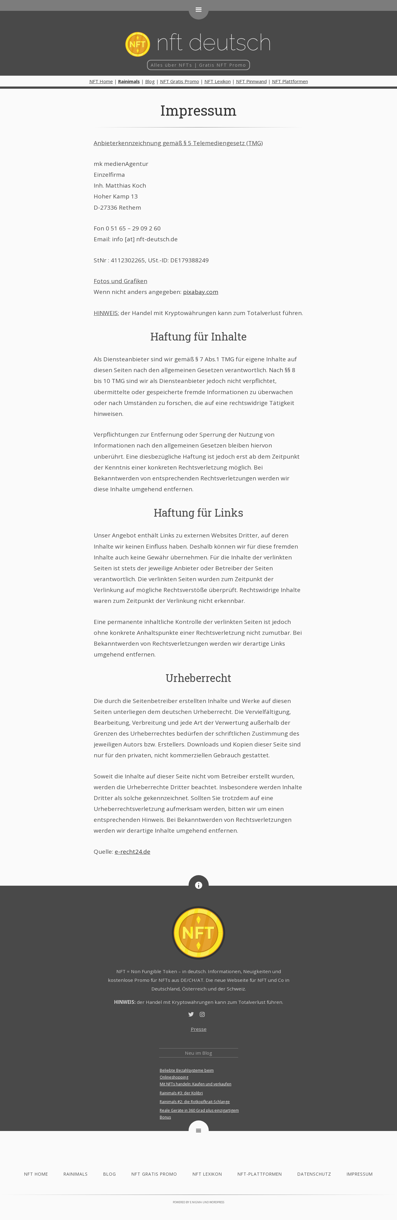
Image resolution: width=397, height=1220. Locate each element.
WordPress (216, 1202)
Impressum (198, 110)
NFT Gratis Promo (179, 81)
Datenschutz (314, 1174)
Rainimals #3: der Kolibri (181, 1093)
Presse (199, 1029)
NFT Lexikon (217, 81)
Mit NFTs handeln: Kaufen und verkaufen (195, 1084)
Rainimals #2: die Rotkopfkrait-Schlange (195, 1101)
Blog (150, 81)
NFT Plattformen (290, 81)
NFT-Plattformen (260, 1174)
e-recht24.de (132, 852)
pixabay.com (200, 292)
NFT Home (101, 81)
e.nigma (196, 1202)
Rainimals (76, 1174)
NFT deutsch (198, 43)
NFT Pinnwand (251, 81)
